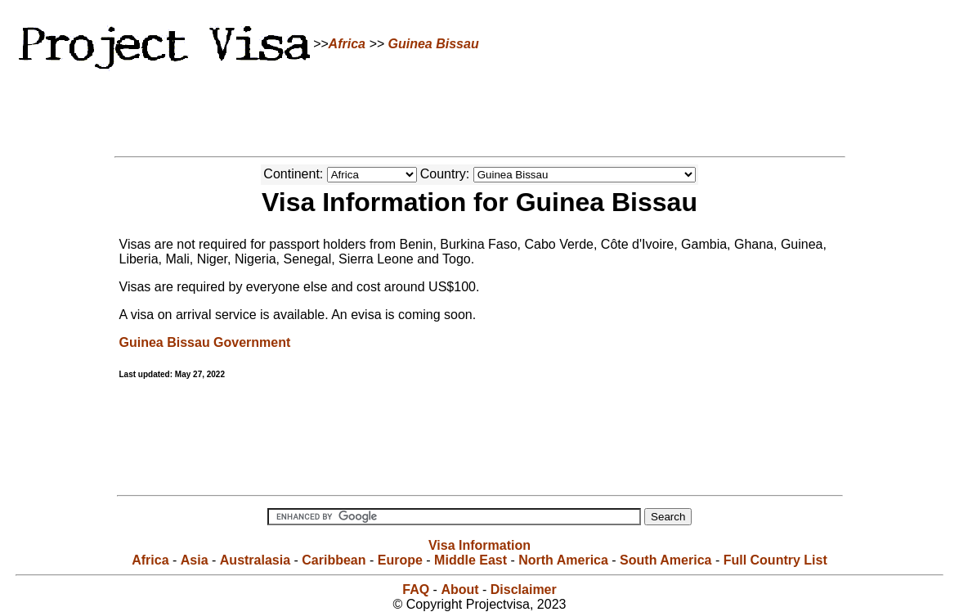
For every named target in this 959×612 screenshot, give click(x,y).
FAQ (415, 589)
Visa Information (479, 545)
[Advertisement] (480, 110)
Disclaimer (524, 589)
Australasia (255, 560)
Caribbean (333, 560)
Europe (400, 560)
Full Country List (775, 560)
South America (665, 560)
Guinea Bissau (433, 44)
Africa (347, 44)
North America (563, 560)
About (459, 589)
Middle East (470, 560)
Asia (194, 560)
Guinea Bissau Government (205, 342)
